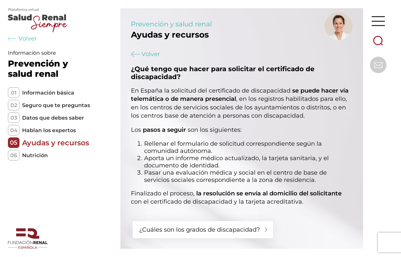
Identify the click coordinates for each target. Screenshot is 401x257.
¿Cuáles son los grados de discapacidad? (199, 229)
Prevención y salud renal (171, 24)
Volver (22, 38)
